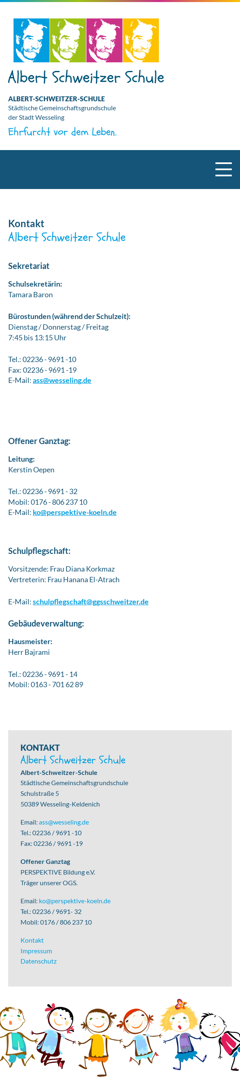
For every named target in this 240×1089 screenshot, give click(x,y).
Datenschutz (38, 961)
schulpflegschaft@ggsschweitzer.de (91, 601)
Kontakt (32, 940)
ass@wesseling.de (62, 380)
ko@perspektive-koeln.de (75, 512)
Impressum (36, 951)
